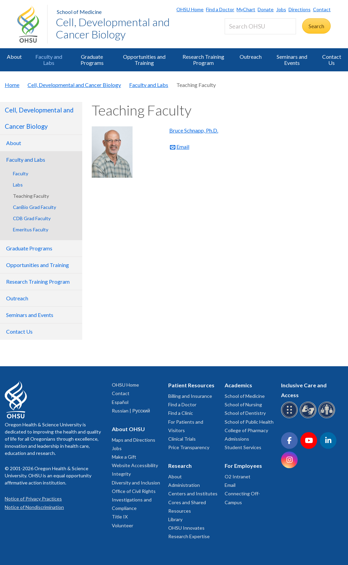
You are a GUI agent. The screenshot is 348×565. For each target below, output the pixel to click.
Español (120, 402)
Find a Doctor (220, 9)
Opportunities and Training (144, 59)
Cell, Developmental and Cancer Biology (113, 28)
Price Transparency (188, 447)
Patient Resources (191, 385)
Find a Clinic (180, 413)
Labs (18, 185)
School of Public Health (249, 422)
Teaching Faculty (31, 196)
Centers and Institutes (193, 493)
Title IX (120, 516)
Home (12, 85)
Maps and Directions (133, 440)
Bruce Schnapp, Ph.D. (193, 130)
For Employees (243, 465)
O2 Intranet (237, 476)
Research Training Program (203, 59)
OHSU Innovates (186, 528)
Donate (266, 9)
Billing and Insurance (190, 396)
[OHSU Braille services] (290, 417)
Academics (238, 385)
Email (182, 146)
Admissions (237, 439)
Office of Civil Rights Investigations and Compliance (134, 499)
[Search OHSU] (260, 26)
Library (175, 519)
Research (180, 465)
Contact (322, 9)
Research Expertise (189, 536)
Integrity (121, 474)
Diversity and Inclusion (136, 482)
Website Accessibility (135, 465)
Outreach (251, 56)
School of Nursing (243, 404)
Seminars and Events (292, 59)
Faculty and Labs (48, 59)
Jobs (281, 9)
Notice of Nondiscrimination (34, 507)
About (14, 56)
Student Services (243, 447)
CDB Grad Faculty (32, 218)
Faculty (20, 173)
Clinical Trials (182, 439)
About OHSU (128, 429)
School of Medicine (79, 11)
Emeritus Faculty (30, 229)
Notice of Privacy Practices (33, 498)
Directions (300, 9)
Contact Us (331, 59)
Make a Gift (124, 457)
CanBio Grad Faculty (34, 207)
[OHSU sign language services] (309, 417)
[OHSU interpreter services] (327, 417)
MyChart (246, 9)
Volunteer (122, 525)
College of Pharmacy (246, 430)
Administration (184, 485)
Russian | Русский (131, 410)
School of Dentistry (245, 413)
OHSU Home (190, 9)
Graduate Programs (92, 59)
